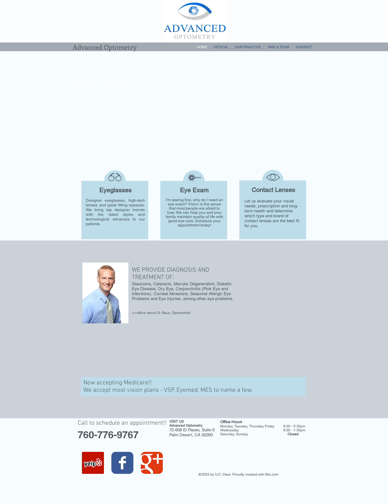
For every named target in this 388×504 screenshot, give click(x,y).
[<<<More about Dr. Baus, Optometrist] (161, 313)
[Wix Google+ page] (152, 463)
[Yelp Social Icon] (93, 463)
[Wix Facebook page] (122, 463)
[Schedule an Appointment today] (134, 146)
